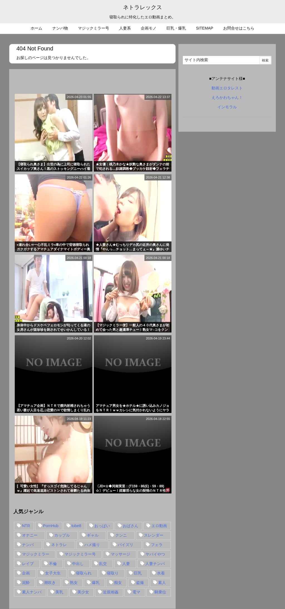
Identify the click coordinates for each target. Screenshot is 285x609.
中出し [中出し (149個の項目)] (78, 563)
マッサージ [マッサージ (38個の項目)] (120, 554)
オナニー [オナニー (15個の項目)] (30, 535)
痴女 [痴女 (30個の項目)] (118, 582)
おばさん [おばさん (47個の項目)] (130, 526)
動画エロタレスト (227, 88)
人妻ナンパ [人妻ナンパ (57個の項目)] (155, 563)
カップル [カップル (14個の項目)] (62, 535)
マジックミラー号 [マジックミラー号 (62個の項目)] (80, 554)
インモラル (227, 107)
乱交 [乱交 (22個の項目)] (103, 563)
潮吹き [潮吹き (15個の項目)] (50, 582)
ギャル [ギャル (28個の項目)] (93, 535)
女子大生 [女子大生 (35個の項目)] (53, 573)
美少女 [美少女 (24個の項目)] (83, 592)
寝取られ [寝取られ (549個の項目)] (84, 573)
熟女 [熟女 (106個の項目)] (74, 582)
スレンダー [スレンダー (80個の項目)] (153, 535)
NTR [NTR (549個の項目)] (26, 526)
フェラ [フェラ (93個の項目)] (157, 544)
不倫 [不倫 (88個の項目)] (53, 563)
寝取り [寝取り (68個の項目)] (113, 573)
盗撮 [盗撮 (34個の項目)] (140, 582)
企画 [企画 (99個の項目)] (26, 573)
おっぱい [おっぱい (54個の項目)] (102, 526)
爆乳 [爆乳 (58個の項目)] (96, 582)
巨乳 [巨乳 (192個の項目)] (138, 573)
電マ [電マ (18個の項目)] (136, 592)
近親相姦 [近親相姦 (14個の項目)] (111, 592)
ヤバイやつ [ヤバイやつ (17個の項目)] (155, 554)
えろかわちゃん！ (227, 97)
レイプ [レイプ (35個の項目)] (28, 563)
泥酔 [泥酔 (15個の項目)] (26, 582)
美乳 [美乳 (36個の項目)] (59, 592)
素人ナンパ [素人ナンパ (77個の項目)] (31, 592)
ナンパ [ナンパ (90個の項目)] (28, 544)
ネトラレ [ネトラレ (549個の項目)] (59, 544)
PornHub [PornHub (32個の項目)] (50, 526)
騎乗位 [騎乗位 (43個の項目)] (160, 592)
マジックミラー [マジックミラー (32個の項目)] (35, 554)
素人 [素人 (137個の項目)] (162, 582)
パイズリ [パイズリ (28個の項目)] (125, 544)
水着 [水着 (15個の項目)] (161, 573)
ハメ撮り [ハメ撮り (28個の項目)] (92, 544)
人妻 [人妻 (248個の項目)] (126, 563)
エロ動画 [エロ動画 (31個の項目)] (159, 526)
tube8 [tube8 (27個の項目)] (76, 526)
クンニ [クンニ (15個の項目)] (121, 535)
